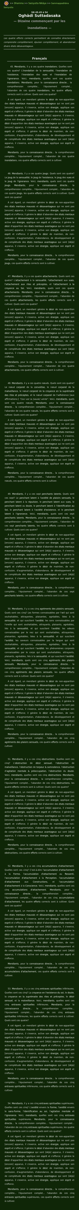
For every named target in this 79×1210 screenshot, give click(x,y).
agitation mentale (50, 1048)
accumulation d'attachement (58, 826)
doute (10, 482)
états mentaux (11, 103)
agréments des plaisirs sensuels (57, 577)
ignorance (67, 74)
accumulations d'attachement (59, 822)
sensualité (47, 70)
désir (48, 99)
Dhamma (18, 3)
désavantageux (40, 103)
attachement (21, 268)
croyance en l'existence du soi (47, 941)
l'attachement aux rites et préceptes (22, 272)
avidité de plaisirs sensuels (47, 474)
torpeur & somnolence (35, 727)
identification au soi (28, 1048)
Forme (9, 830)
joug (43, 169)
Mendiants (18, 66)
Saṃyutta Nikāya (36, 3)
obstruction (11, 723)
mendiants (19, 78)
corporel (14, 371)
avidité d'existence (24, 486)
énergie (44, 107)
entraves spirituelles (52, 937)
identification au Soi (50, 482)
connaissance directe (39, 82)
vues (38, 74)
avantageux (43, 123)
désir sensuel (31, 723)
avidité (39, 589)
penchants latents (48, 470)
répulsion (19, 478)
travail (16, 1203)
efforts (35, 90)
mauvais (24, 103)
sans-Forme (9, 1048)
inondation (48, 66)
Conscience (69, 838)
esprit (69, 107)
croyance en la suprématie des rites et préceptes (29, 945)
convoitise (30, 371)
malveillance (68, 371)
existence (12, 74)
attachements (50, 264)
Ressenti (54, 830)
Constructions (10, 838)
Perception (31, 834)
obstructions (44, 719)
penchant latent (21, 474)
